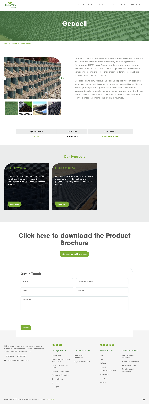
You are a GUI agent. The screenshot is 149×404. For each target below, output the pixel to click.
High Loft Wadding (82, 362)
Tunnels (103, 367)
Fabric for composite (130, 362)
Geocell (55, 383)
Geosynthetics (25, 43)
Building (103, 382)
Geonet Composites (60, 371)
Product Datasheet (110, 136)
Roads (36, 136)
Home (6, 43)
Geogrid (55, 387)
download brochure (74, 254)
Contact (139, 5)
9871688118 (21, 356)
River (102, 355)
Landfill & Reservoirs (108, 371)
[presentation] (37, 318)
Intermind (50, 399)
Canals (103, 378)
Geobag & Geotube (60, 375)
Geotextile (56, 355)
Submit (26, 327)
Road (102, 359)
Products (92, 5)
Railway (103, 363)
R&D (132, 5)
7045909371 (11, 356)
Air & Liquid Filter (129, 365)
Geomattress (57, 379)
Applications (105, 5)
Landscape (104, 375)
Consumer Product (120, 5)
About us (82, 5)
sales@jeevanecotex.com (16, 360)
